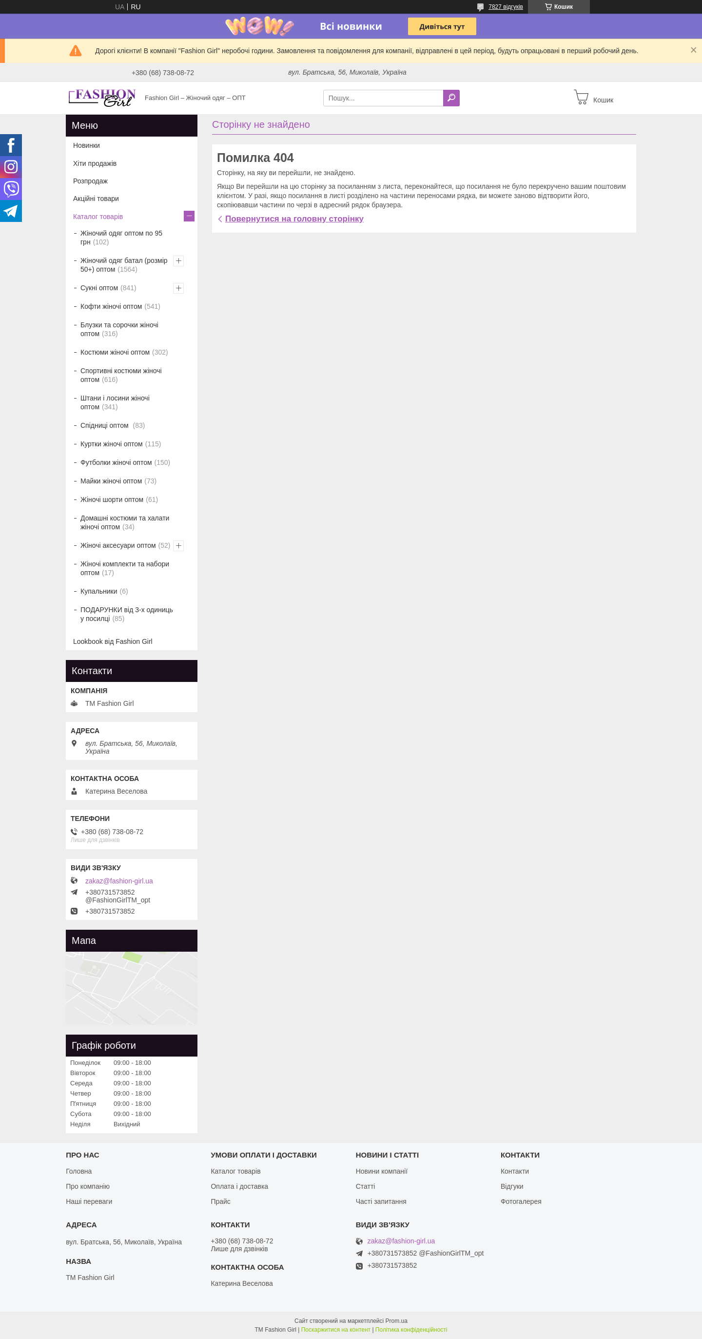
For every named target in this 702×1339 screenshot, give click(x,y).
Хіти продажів (95, 163)
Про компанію (88, 1186)
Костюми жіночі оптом (115, 352)
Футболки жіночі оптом (116, 462)
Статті (365, 1186)
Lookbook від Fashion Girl (113, 641)
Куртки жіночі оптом (111, 444)
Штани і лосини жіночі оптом (115, 402)
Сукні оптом (99, 288)
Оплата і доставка (239, 1186)
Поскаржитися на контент (335, 1329)
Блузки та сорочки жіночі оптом (119, 329)
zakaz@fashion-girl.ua (119, 881)
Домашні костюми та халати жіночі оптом (124, 522)
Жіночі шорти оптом (111, 499)
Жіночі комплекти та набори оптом (124, 568)
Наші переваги (89, 1201)
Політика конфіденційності (411, 1329)
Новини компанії (382, 1171)
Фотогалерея (521, 1201)
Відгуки (512, 1186)
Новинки (86, 145)
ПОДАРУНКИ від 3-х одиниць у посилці (126, 614)
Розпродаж (90, 181)
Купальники (98, 591)
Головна (79, 1171)
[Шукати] (451, 98)
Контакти (515, 1171)
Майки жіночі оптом (111, 481)
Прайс (220, 1201)
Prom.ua (397, 1321)
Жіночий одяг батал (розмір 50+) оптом (124, 265)
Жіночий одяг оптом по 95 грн (121, 237)
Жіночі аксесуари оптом (118, 545)
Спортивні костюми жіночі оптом (121, 375)
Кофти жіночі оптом (111, 306)
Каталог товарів (98, 216)
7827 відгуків (505, 6)
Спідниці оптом (105, 425)
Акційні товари (96, 198)
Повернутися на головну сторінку (294, 218)
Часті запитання (381, 1201)
